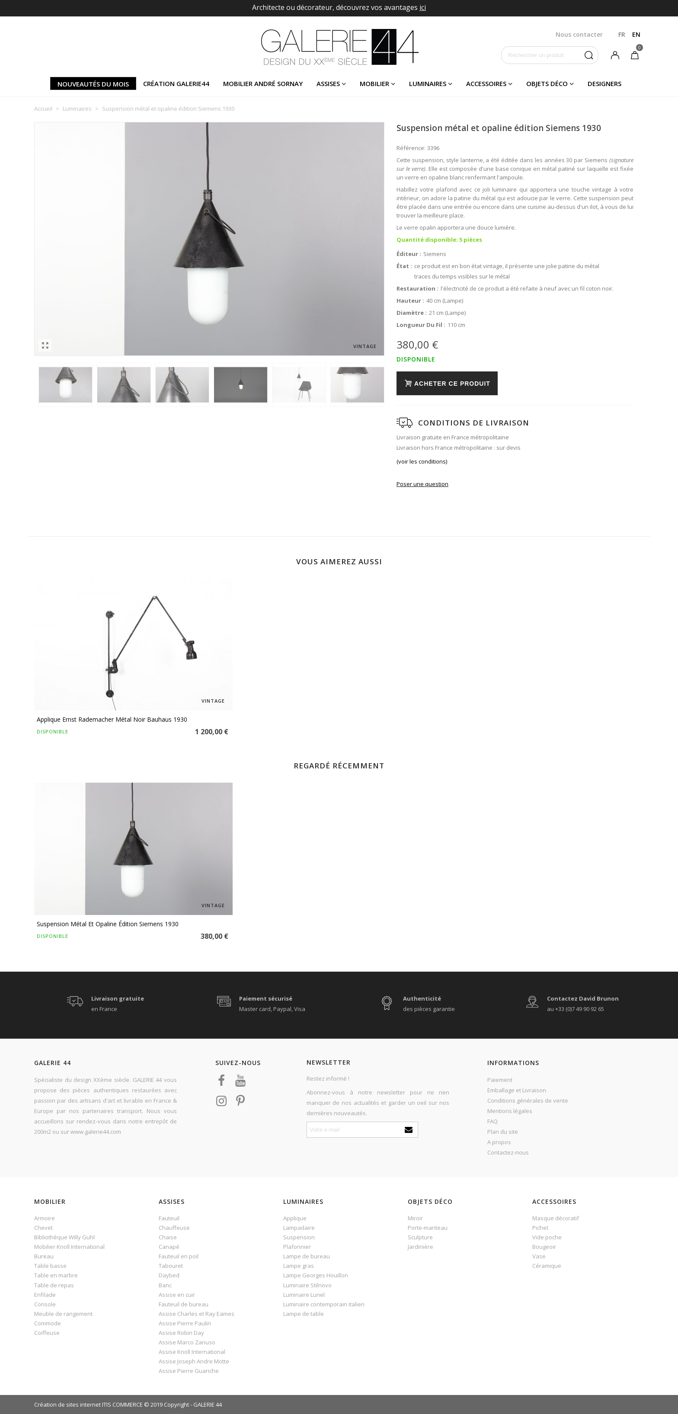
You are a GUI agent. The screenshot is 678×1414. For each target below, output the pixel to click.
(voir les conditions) (422, 461)
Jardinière (420, 1247)
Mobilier (374, 83)
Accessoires (486, 83)
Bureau (44, 1256)
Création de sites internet (67, 1404)
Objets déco (547, 83)
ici (422, 7)
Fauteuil (169, 1218)
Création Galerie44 (176, 83)
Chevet (43, 1228)
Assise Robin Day (181, 1333)
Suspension (299, 1237)
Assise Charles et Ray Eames (196, 1314)
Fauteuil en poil (178, 1256)
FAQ (492, 1121)
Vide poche (547, 1237)
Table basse (50, 1266)
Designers (604, 83)
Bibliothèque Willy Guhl (64, 1237)
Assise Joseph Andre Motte (194, 1361)
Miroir (415, 1218)
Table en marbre (56, 1275)
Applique (295, 1218)
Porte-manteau (428, 1228)
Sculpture (420, 1237)
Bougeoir (544, 1247)
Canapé (169, 1247)
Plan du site (502, 1132)
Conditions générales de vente (527, 1100)
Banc (165, 1285)
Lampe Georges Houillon (315, 1275)
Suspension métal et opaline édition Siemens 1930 (108, 924)
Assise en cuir (177, 1295)
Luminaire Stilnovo (307, 1285)
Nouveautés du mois (93, 84)
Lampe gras (298, 1266)
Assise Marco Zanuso (187, 1342)
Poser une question (422, 484)
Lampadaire (299, 1228)
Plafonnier (297, 1247)
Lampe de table (303, 1314)
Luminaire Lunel (304, 1295)
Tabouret (171, 1266)
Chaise (168, 1237)
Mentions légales (509, 1111)
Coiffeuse (47, 1333)
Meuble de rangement (63, 1314)
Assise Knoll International (192, 1352)
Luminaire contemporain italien (324, 1304)
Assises (328, 83)
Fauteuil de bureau (183, 1304)
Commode (47, 1323)
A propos (499, 1142)
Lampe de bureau (306, 1256)
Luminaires (427, 83)
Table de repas (54, 1285)
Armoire (44, 1218)
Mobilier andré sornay (263, 83)
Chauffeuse (174, 1228)
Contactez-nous (508, 1152)
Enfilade (45, 1295)
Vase (539, 1256)
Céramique (546, 1266)
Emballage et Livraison (516, 1090)
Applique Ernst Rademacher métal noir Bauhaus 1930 (112, 719)
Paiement (499, 1080)
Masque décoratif (555, 1218)
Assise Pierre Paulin (185, 1323)
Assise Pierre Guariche (189, 1371)
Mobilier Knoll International (69, 1247)
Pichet (540, 1228)
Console (45, 1304)
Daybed (169, 1275)
